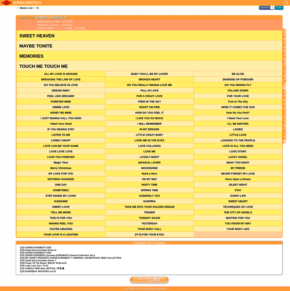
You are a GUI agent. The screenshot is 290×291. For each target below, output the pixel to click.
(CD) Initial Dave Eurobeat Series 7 (38, 260)
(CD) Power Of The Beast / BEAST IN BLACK (43, 263)
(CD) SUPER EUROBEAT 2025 (35, 247)
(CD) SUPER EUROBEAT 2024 (35, 252)
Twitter (279, 7)
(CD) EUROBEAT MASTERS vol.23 (38, 271)
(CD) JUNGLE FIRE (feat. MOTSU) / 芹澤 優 (42, 268)
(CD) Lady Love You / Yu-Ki (34, 265)
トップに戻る (149, 280)
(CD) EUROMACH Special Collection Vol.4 (57, 255)
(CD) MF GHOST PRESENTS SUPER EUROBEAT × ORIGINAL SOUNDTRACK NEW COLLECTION (70, 258)
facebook (265, 7)
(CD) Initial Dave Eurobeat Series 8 (38, 250)
